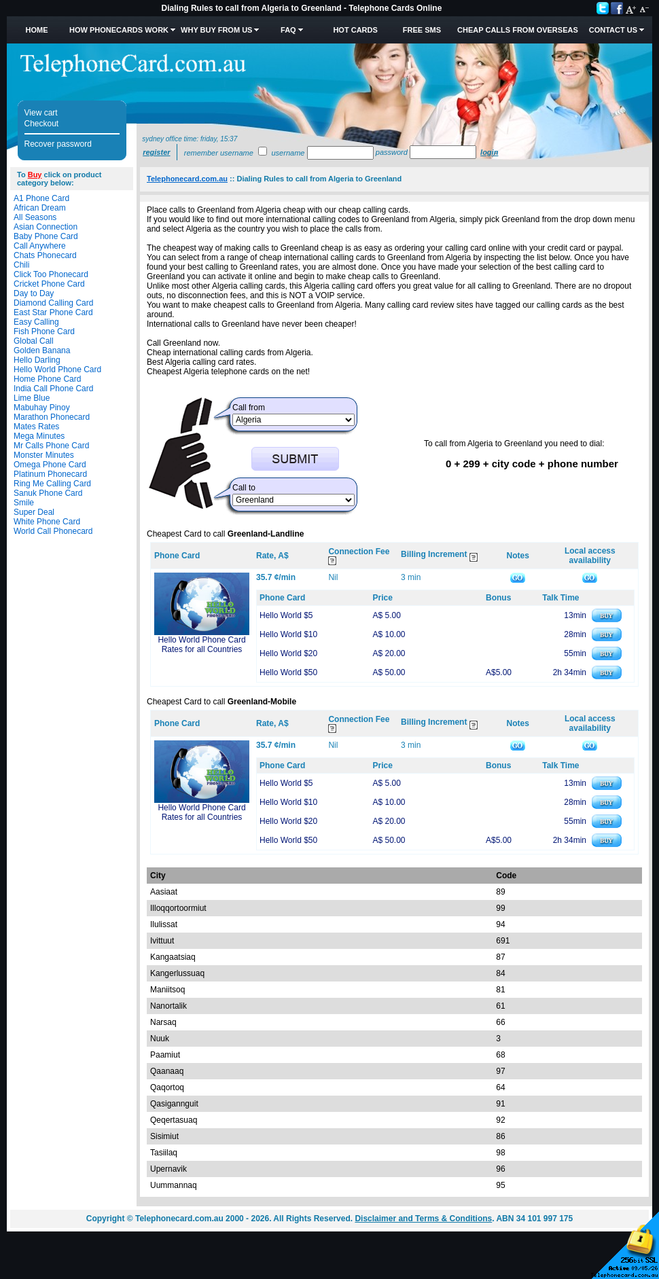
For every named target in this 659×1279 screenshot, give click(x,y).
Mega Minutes (39, 436)
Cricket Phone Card (49, 284)
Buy (35, 174)
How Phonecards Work (118, 30)
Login (489, 152)
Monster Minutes (44, 455)
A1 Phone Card (41, 198)
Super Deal (34, 512)
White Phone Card (47, 521)
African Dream (40, 208)
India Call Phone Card (53, 388)
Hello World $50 (288, 672)
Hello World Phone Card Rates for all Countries (201, 644)
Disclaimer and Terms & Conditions (423, 1218)
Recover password (58, 144)
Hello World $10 (288, 634)
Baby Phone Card (46, 236)
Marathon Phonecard (52, 417)
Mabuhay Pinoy (42, 407)
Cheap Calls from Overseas (517, 30)
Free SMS (422, 30)
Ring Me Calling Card (52, 483)
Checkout (41, 123)
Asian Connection (45, 227)
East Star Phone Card (53, 312)
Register (156, 152)
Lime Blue (32, 398)
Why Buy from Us (216, 30)
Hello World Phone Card (57, 369)
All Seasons (35, 217)
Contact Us (613, 30)
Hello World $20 (288, 653)
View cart (41, 113)
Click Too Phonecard (51, 274)
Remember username (218, 153)
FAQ (288, 30)
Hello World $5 (286, 615)
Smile (24, 502)
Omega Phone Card (50, 464)
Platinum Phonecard (50, 474)
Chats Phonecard (45, 255)
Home (36, 30)
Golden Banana (42, 350)
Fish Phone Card (44, 331)
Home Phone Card (47, 379)
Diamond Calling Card (53, 303)
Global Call (34, 341)
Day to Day (34, 293)
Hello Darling (37, 360)
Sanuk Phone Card (48, 493)
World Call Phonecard (53, 531)
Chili (21, 265)
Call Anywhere (40, 246)
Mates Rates (36, 426)
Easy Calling (36, 322)
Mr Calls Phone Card (51, 445)
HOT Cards (355, 30)
